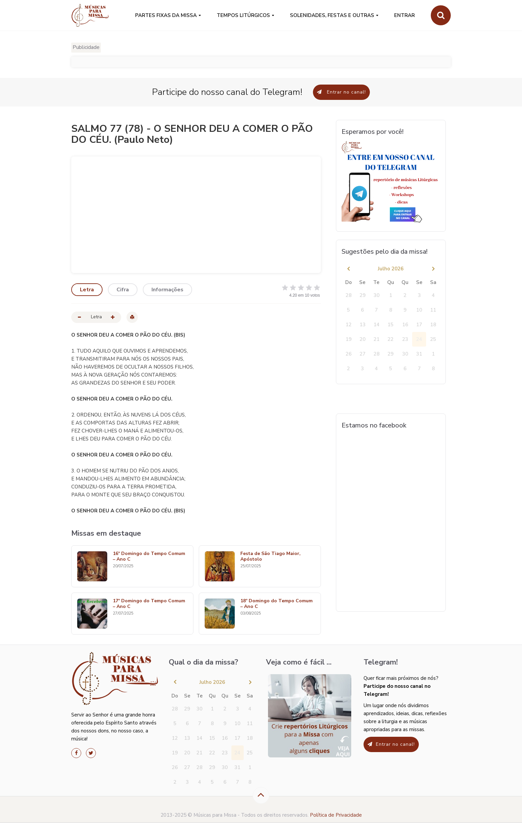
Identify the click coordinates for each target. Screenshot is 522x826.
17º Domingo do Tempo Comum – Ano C (149, 604)
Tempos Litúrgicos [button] (243, 15)
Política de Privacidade (336, 815)
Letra (87, 289)
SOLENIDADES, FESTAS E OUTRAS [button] (332, 15)
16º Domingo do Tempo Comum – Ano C (149, 556)
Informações (167, 289)
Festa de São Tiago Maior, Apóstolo (270, 556)
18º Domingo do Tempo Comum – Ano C (276, 604)
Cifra (123, 289)
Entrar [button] (404, 15)
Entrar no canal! (341, 92)
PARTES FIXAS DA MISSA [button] (166, 15)
